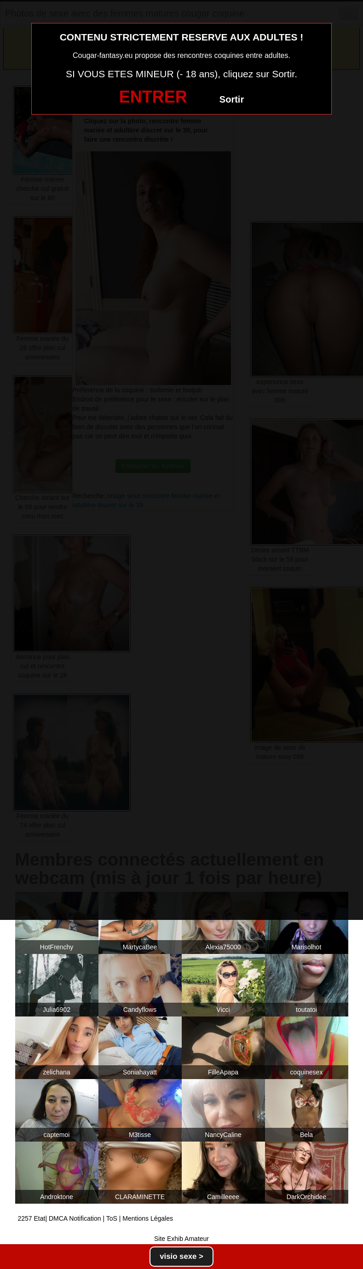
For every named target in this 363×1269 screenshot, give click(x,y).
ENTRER (153, 96)
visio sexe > (181, 1256)
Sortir (231, 99)
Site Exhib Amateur (181, 1238)
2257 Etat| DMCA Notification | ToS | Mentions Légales (95, 1218)
